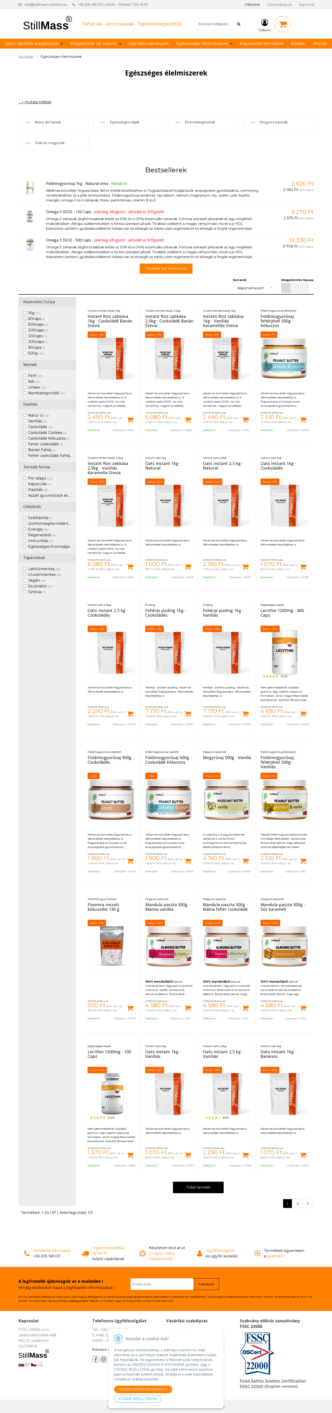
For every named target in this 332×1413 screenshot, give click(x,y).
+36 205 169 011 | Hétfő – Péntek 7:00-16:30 (113, 5)
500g (36, 353)
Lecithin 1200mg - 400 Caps (282, 613)
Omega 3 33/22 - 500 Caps (68, 240)
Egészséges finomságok (53, 546)
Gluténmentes (44, 574)
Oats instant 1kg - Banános (278, 1054)
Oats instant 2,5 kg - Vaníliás (223, 1054)
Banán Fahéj (42, 450)
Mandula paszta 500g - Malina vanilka (167, 907)
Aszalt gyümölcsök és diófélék (58, 495)
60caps (36, 318)
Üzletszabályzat (279, 5)
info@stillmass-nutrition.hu (45, 5)
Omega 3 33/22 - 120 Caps (68, 211)
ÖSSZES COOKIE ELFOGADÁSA (143, 1389)
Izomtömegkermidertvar (54, 523)
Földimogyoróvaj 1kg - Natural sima (77, 183)
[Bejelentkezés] (264, 25)
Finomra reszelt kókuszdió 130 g (103, 907)
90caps (36, 347)
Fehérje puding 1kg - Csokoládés (165, 613)
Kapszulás (39, 484)
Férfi (35, 376)
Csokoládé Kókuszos (48, 438)
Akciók (320, 43)
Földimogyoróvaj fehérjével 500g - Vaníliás (277, 762)
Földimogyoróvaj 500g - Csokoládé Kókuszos (168, 760)
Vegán (37, 580)
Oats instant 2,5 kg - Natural (223, 466)
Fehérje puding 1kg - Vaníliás (223, 613)
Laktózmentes (44, 569)
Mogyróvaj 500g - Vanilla (227, 757)
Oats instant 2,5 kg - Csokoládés (108, 613)
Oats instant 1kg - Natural (163, 466)
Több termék (198, 1187)
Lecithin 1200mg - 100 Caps (109, 1054)
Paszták (38, 489)
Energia (38, 529)
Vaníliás (37, 421)
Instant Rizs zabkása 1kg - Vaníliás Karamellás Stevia (223, 320)
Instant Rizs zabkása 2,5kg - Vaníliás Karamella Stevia (108, 468)
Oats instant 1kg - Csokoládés (278, 466)
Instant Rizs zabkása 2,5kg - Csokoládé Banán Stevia (169, 320)
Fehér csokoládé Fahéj (51, 455)
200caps (37, 330)
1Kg (34, 313)
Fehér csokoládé (45, 444)
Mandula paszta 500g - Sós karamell (283, 907)
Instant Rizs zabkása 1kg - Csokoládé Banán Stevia (110, 320)
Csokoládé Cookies (47, 432)
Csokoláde (40, 427)
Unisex (37, 387)
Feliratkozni (206, 1284)
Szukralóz (40, 586)
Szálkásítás (40, 518)
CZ (37, 1364)
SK (24, 1364)
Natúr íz (38, 415)
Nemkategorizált (46, 393)
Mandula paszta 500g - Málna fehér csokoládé (225, 907)
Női (34, 381)
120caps (37, 336)
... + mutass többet (35, 102)
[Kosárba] (130, 419)
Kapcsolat (307, 5)
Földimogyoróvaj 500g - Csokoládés (111, 760)
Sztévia (37, 592)
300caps (37, 341)
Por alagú (40, 478)
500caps (38, 324)
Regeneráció (42, 535)
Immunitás (40, 541)
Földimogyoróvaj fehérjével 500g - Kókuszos (277, 320)
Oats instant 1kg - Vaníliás (163, 1054)
